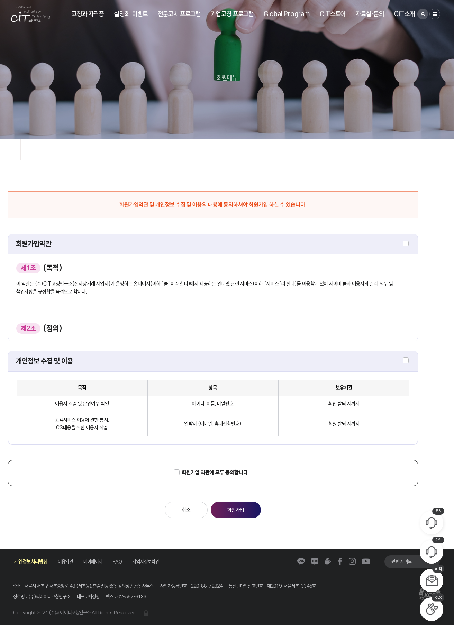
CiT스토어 (333, 14)
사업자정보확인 (152, 567)
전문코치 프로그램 (179, 14)
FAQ (122, 567)
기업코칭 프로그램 (232, 14)
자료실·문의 (370, 14)
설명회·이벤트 (131, 14)
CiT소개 (404, 14)
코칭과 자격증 (88, 14)
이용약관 (67, 567)
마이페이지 (96, 567)
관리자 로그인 (153, 620)
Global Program (287, 14)
